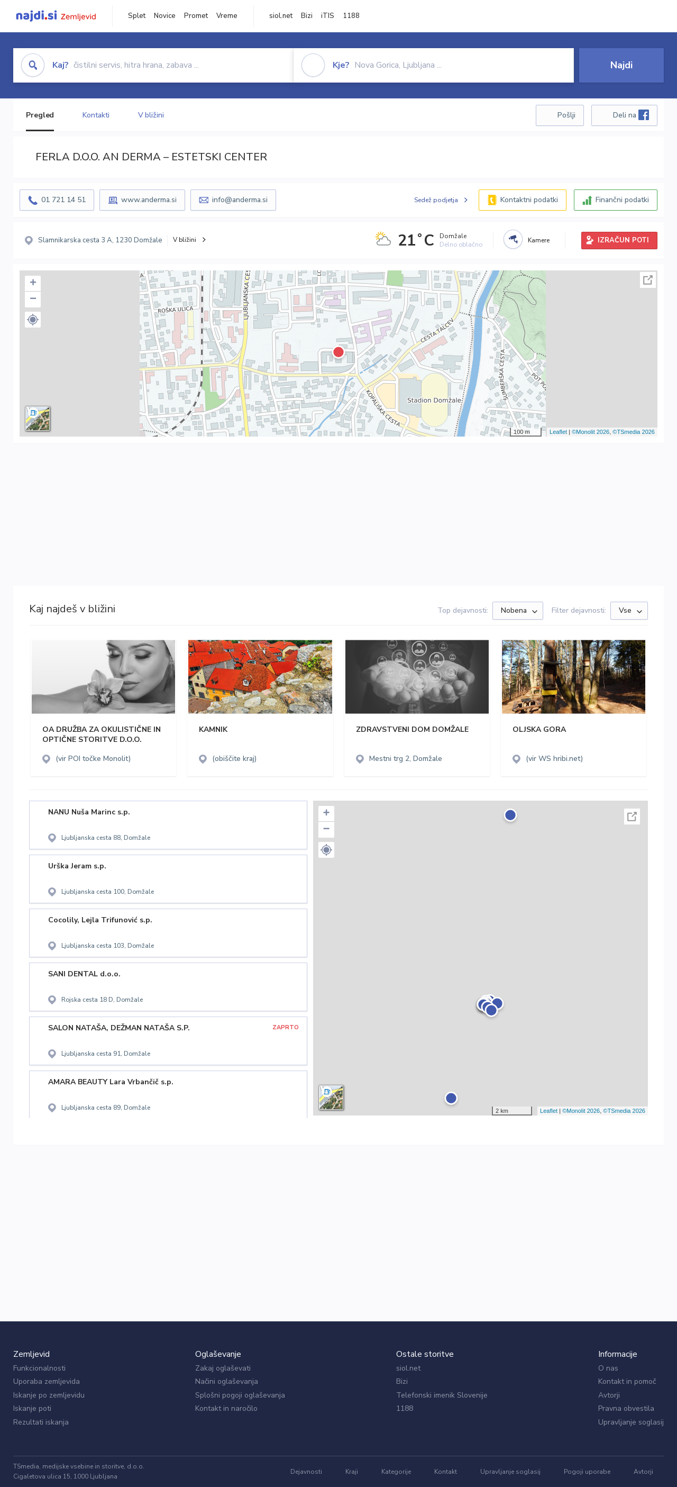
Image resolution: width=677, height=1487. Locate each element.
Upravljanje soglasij (631, 1422)
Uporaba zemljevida (46, 1381)
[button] (33, 320)
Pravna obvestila (626, 1408)
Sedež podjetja (436, 200)
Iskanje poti (32, 1408)
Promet (196, 16)
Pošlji (566, 115)
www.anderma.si (149, 200)
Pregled (40, 115)
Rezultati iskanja (41, 1422)
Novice (165, 16)
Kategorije (396, 1471)
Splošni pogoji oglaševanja (240, 1395)
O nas (608, 1368)
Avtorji (609, 1395)
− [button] (33, 299)
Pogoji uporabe (587, 1471)
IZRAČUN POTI (623, 240)
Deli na (631, 115)
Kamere (539, 240)
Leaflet (558, 432)
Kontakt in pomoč (627, 1381)
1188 (351, 16)
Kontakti (96, 115)
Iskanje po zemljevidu (49, 1395)
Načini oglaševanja (226, 1381)
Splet (136, 16)
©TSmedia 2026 (633, 432)
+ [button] (33, 284)
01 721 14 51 (63, 200)
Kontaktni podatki (529, 200)
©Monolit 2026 (590, 432)
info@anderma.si (240, 200)
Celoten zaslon (648, 280)
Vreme (226, 16)
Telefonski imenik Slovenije (442, 1395)
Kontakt (445, 1471)
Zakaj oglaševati (223, 1368)
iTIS (327, 16)
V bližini (151, 115)
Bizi (307, 16)
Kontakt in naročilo (226, 1408)
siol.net (280, 16)
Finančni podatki (622, 200)
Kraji (351, 1471)
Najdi (621, 65)
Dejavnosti (306, 1471)
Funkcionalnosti (39, 1368)
